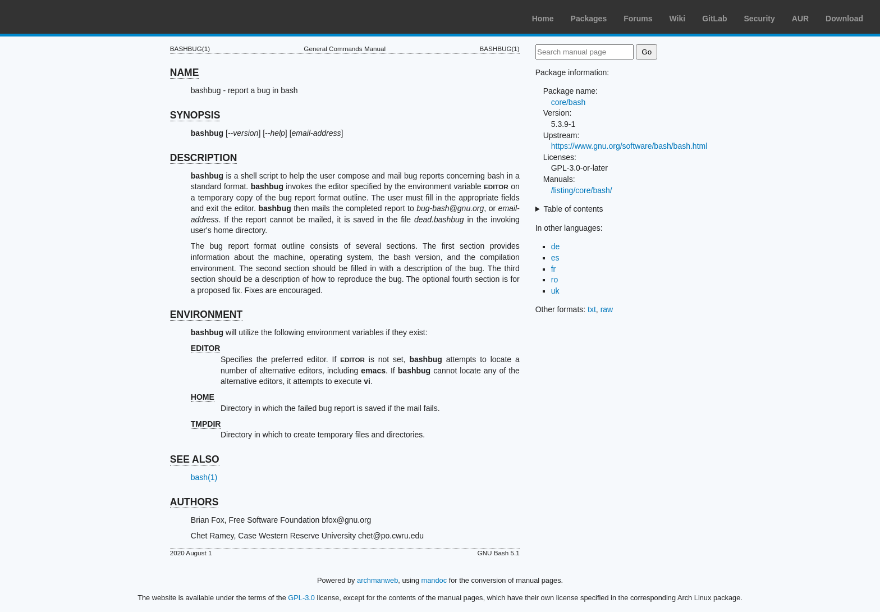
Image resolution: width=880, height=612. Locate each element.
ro (554, 279)
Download (844, 18)
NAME (184, 72)
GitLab (714, 18)
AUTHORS (194, 502)
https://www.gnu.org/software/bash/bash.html (629, 145)
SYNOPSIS (195, 115)
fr (553, 268)
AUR (800, 18)
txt (592, 309)
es (555, 257)
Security (759, 18)
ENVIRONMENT (206, 314)
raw (607, 309)
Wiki (678, 18)
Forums (638, 18)
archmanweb (377, 580)
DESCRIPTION (203, 157)
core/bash (568, 102)
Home (543, 18)
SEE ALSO (194, 459)
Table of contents (573, 208)
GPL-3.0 (301, 597)
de (555, 246)
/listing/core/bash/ (581, 190)
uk (555, 290)
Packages (589, 18)
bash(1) (204, 477)
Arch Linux (61, 17)
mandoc (434, 580)
